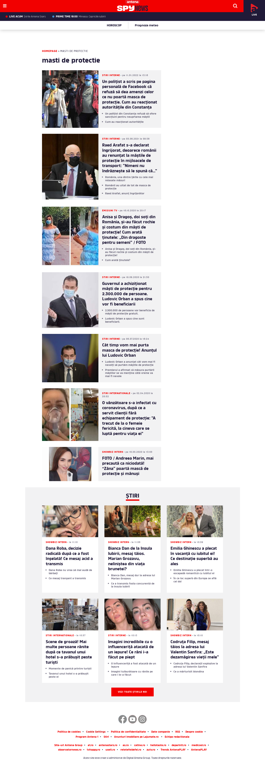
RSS (177, 732)
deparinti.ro (179, 746)
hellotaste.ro (158, 746)
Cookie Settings (96, 732)
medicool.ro (199, 746)
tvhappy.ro (93, 750)
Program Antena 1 (87, 737)
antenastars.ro (108, 746)
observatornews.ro (69, 750)
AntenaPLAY (199, 750)
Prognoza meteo (146, 25)
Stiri (106, 737)
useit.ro (110, 750)
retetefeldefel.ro (130, 750)
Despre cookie (194, 732)
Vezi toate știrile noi (132, 692)
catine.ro (139, 746)
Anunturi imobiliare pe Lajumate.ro (136, 737)
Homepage (49, 51)
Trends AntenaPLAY (173, 750)
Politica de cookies (69, 732)
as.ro (126, 746)
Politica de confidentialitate (128, 732)
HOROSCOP (114, 25)
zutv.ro (151, 750)
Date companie (160, 732)
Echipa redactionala (177, 737)
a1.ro (90, 746)
